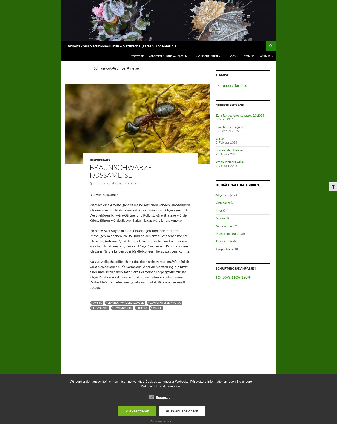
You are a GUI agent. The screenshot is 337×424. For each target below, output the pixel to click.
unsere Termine (235, 85)
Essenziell (160, 397)
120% (245, 277)
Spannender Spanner (229, 150)
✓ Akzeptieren (137, 411)
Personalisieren (161, 421)
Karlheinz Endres (127, 183)
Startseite (137, 56)
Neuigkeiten (224, 226)
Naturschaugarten (208, 56)
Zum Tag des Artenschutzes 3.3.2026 (240, 115)
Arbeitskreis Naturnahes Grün (168, 56)
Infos (232, 56)
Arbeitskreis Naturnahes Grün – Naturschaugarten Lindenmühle (122, 46)
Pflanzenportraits (227, 233)
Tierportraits (224, 249)
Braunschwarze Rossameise (121, 171)
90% (218, 277)
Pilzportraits (224, 241)
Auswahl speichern (182, 411)
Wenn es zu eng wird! (230, 162)
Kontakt (265, 56)
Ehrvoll (220, 138)
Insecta (142, 307)
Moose (220, 218)
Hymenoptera (123, 307)
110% (235, 277)
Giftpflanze (223, 202)
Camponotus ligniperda (165, 302)
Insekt (157, 307)
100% (226, 277)
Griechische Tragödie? (230, 127)
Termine (249, 56)
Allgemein (222, 195)
